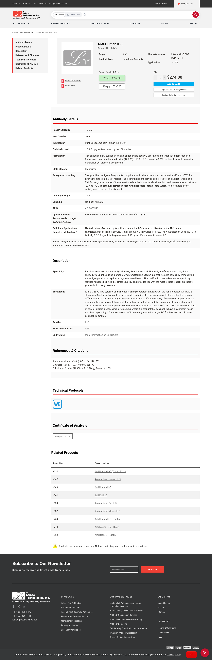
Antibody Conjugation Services (123, 615)
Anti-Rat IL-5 (101, 495)
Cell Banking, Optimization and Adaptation (128, 628)
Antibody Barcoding (118, 624)
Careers (161, 612)
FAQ (160, 637)
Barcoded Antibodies (70, 607)
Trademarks (163, 632)
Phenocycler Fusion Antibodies (75, 616)
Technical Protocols (25, 59)
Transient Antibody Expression (123, 633)
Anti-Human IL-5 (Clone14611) (110, 471)
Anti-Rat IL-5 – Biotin (105, 535)
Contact (161, 607)
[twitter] (19, 606)
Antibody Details (23, 42)
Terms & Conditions (167, 628)
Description (21, 51)
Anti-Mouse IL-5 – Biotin (107, 527)
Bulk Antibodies (71, 603)
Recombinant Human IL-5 (108, 479)
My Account (161, 4)
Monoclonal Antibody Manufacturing (126, 619)
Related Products (24, 68)
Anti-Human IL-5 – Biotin (107, 519)
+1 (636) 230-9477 (21, 612)
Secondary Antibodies (71, 630)
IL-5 (87, 322)
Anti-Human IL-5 (103, 487)
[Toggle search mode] (67, 14)
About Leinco (164, 603)
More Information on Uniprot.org (101, 335)
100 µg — (112, 86)
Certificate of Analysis (26, 64)
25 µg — (112, 78)
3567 (87, 328)
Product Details (23, 46)
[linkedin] (24, 606)
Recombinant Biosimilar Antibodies (76, 612)
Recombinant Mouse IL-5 (107, 511)
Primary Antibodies (69, 625)
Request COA (62, 436)
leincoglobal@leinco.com (25, 619)
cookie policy (174, 654)
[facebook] (13, 606)
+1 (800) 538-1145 (21, 615)
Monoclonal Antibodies (71, 621)
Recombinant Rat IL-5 (106, 503)
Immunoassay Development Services (126, 610)
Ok (191, 654)
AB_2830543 (91, 208)
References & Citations (27, 55)
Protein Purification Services (122, 637)
